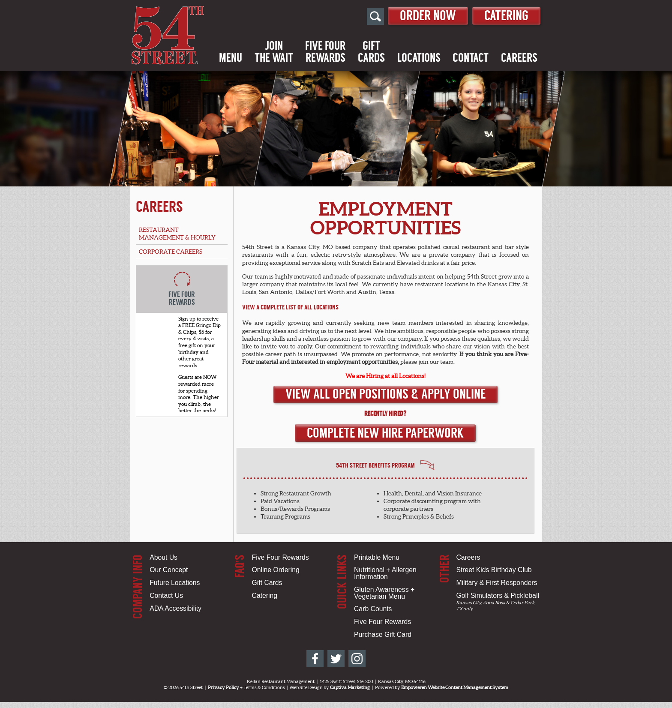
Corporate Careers (170, 251)
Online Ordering (276, 569)
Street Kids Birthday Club (493, 569)
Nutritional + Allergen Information (385, 573)
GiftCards (371, 52)
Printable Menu (376, 557)
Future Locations (175, 582)
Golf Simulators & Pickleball (497, 595)
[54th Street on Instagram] (357, 658)
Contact (471, 58)
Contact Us (166, 595)
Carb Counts (373, 608)
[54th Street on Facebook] (315, 658)
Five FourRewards (325, 52)
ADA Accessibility (175, 608)
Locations (419, 58)
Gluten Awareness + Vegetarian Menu (384, 593)
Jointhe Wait (274, 52)
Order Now (428, 15)
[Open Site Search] (375, 16)
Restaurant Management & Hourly (177, 233)
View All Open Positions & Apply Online (385, 394)
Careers (519, 58)
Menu (230, 58)
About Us (163, 557)
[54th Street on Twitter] (336, 658)
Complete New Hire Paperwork (385, 433)
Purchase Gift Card (382, 634)
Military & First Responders (496, 582)
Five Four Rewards (280, 557)
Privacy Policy (223, 687)
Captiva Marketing (350, 687)
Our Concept (169, 569)
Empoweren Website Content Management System (454, 687)
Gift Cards (267, 582)
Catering (506, 15)
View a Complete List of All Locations (290, 307)
